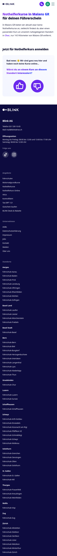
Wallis (5, 503)
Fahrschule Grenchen (11, 453)
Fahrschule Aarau (10, 272)
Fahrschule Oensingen (12, 457)
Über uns (6, 251)
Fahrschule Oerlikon (11, 536)
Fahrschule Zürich (10, 552)
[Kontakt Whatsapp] (47, 4)
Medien (6, 247)
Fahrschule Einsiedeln (11, 423)
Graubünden (8, 380)
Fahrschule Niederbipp (12, 370)
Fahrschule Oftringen (11, 288)
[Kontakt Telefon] (41, 4)
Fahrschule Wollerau (11, 443)
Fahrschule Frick (9, 280)
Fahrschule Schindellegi (12, 435)
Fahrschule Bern (9, 342)
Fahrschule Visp (9, 508)
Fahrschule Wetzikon (11, 544)
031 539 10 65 (14, 126)
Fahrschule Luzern (10, 395)
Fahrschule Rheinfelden (12, 292)
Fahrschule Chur (9, 385)
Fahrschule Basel (9, 332)
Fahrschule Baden (10, 276)
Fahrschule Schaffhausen (13, 409)
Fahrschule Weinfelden (12, 497)
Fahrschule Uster (9, 540)
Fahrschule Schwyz (10, 439)
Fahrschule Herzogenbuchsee (15, 354)
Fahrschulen (8, 178)
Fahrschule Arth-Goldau (12, 419)
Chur (7, 35)
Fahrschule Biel (9, 346)
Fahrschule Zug (9, 518)
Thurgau (6, 485)
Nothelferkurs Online (11, 190)
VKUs (5, 194)
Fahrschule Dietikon (11, 532)
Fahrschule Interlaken (11, 358)
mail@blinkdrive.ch (14, 129)
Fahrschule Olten (10, 461)
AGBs (5, 227)
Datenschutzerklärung (12, 231)
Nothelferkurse (9, 186)
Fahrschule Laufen (10, 310)
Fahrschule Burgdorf (11, 350)
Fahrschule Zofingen (11, 300)
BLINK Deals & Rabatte (12, 211)
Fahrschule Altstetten (11, 528)
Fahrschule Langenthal (12, 362)
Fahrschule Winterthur (12, 548)
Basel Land (7, 305)
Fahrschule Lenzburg (11, 284)
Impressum (7, 235)
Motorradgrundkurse (11, 182)
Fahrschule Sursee (10, 399)
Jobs (4, 239)
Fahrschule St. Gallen (11, 475)
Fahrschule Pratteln (11, 322)
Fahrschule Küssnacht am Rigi (15, 427)
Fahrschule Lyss (9, 366)
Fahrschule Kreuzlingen (12, 493)
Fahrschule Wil (9, 479)
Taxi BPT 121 (8, 202)
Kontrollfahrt (8, 198)
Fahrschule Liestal (10, 314)
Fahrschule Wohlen (10, 296)
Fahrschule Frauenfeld (12, 489)
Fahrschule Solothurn (11, 465)
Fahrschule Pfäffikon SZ (12, 431)
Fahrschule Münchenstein (13, 318)
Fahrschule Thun (9, 374)
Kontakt (6, 243)
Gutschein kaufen (10, 207)
